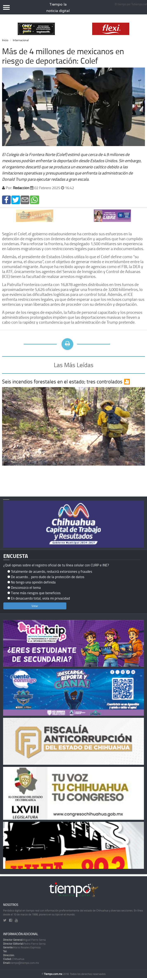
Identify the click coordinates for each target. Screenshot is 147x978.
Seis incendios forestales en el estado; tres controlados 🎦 (66, 381)
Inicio (5, 40)
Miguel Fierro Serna (24, 940)
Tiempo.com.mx (53, 974)
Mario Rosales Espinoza (22, 947)
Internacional (21, 40)
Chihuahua (13, 959)
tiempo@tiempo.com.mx (21, 963)
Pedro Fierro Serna (24, 943)
